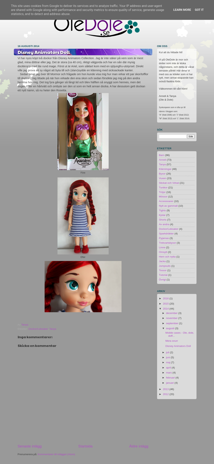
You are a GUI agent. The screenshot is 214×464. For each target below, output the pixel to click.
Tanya (52, 328)
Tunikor (163, 187)
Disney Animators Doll (178, 346)
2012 (166, 394)
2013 (166, 389)
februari (171, 377)
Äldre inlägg (138, 446)
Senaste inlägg (30, 446)
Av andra (164, 224)
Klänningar (165, 169)
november (172, 318)
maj (168, 362)
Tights (162, 210)
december (172, 313)
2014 (166, 308)
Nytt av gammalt (168, 205)
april (169, 367)
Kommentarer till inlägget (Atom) (56, 454)
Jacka (162, 261)
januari (170, 382)
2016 (166, 298)
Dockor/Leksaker (38, 328)
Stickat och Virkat (169, 182)
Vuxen (162, 178)
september (172, 323)
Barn (162, 155)
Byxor (162, 173)
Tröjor (162, 192)
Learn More (182, 10)
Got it (199, 10)
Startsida (85, 446)
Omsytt (163, 252)
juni (168, 357)
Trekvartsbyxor (167, 242)
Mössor (163, 196)
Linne (162, 247)
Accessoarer (166, 201)
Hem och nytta (167, 256)
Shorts (163, 219)
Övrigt (162, 279)
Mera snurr (171, 340)
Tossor (163, 270)
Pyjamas (164, 238)
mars (169, 372)
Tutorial (163, 275)
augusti (170, 328)
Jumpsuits (165, 265)
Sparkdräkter (166, 233)
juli (168, 352)
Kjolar (162, 215)
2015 (166, 303)
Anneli (162, 159)
